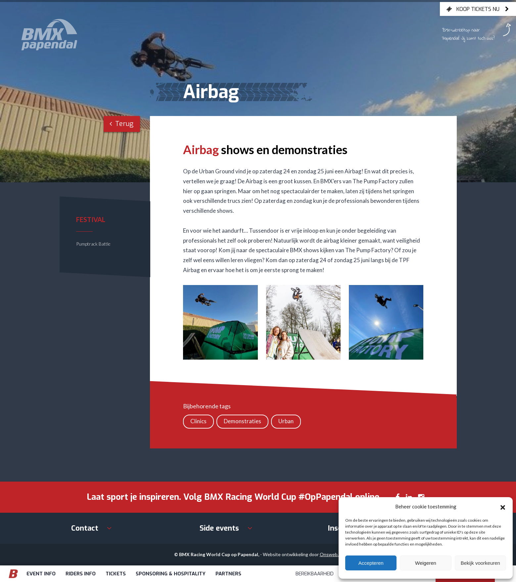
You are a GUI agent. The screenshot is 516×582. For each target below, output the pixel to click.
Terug (121, 123)
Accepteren (371, 563)
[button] (502, 506)
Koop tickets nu (478, 9)
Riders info (81, 573)
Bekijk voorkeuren (480, 563)
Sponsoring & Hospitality (171, 573)
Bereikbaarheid (315, 573)
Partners (228, 573)
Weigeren (425, 563)
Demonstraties (242, 421)
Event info (41, 573)
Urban (286, 421)
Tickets (116, 573)
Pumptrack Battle (93, 244)
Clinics (198, 421)
